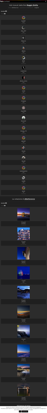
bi (23, 340)
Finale (3, 13)
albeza (23, 51)
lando (23, 191)
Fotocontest (5, 1)
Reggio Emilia (32, 5)
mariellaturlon (23, 171)
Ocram (23, 151)
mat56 (23, 181)
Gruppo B (37, 7)
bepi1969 (23, 111)
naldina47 (23, 301)
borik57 (23, 21)
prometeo (23, 223)
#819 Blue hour (15, 7)
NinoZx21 (23, 121)
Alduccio (23, 41)
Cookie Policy (24, 411)
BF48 (23, 243)
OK (20, 411)
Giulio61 (23, 321)
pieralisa (23, 262)
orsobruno (23, 360)
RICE (23, 61)
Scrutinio (4, 11)
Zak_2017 (23, 31)
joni (23, 282)
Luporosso (23, 71)
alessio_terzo (23, 81)
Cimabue (23, 101)
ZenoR (23, 161)
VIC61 (23, 91)
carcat (23, 379)
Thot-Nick (23, 399)
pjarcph (23, 141)
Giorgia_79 (23, 131)
